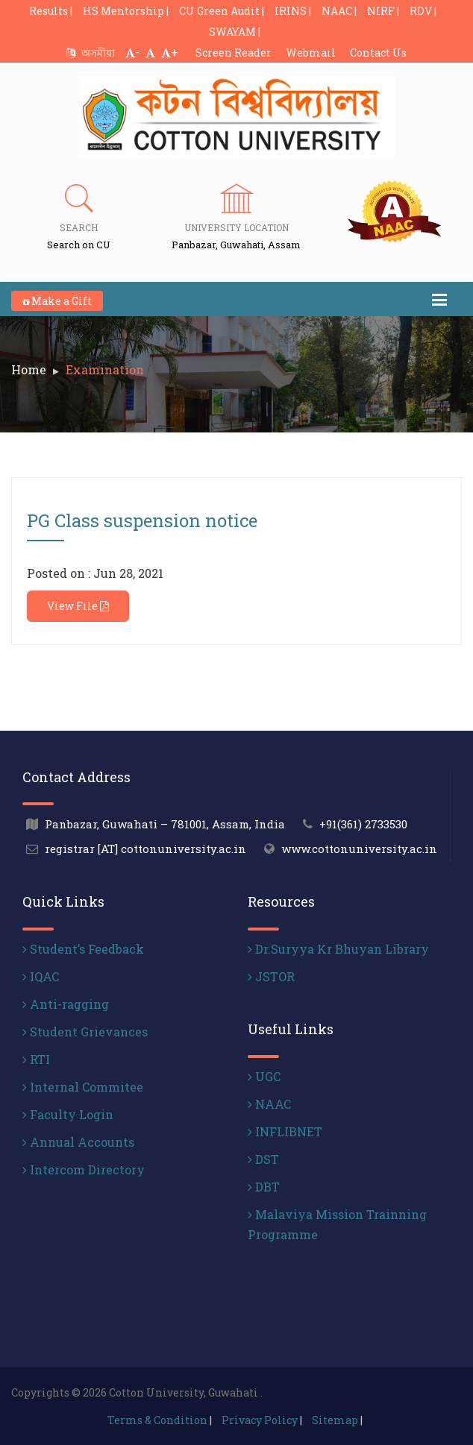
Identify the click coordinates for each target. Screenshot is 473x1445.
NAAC (269, 1104)
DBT (264, 1186)
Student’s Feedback (83, 949)
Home (28, 369)
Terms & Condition (157, 1420)
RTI (36, 1059)
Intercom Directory (83, 1169)
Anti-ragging (65, 1004)
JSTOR (271, 976)
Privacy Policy (260, 1420)
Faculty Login (67, 1114)
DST (263, 1159)
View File (78, 606)
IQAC (40, 976)
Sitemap (335, 1420)
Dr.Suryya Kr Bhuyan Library (338, 949)
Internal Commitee (82, 1087)
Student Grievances (85, 1031)
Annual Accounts (78, 1142)
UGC (264, 1076)
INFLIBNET (285, 1131)
